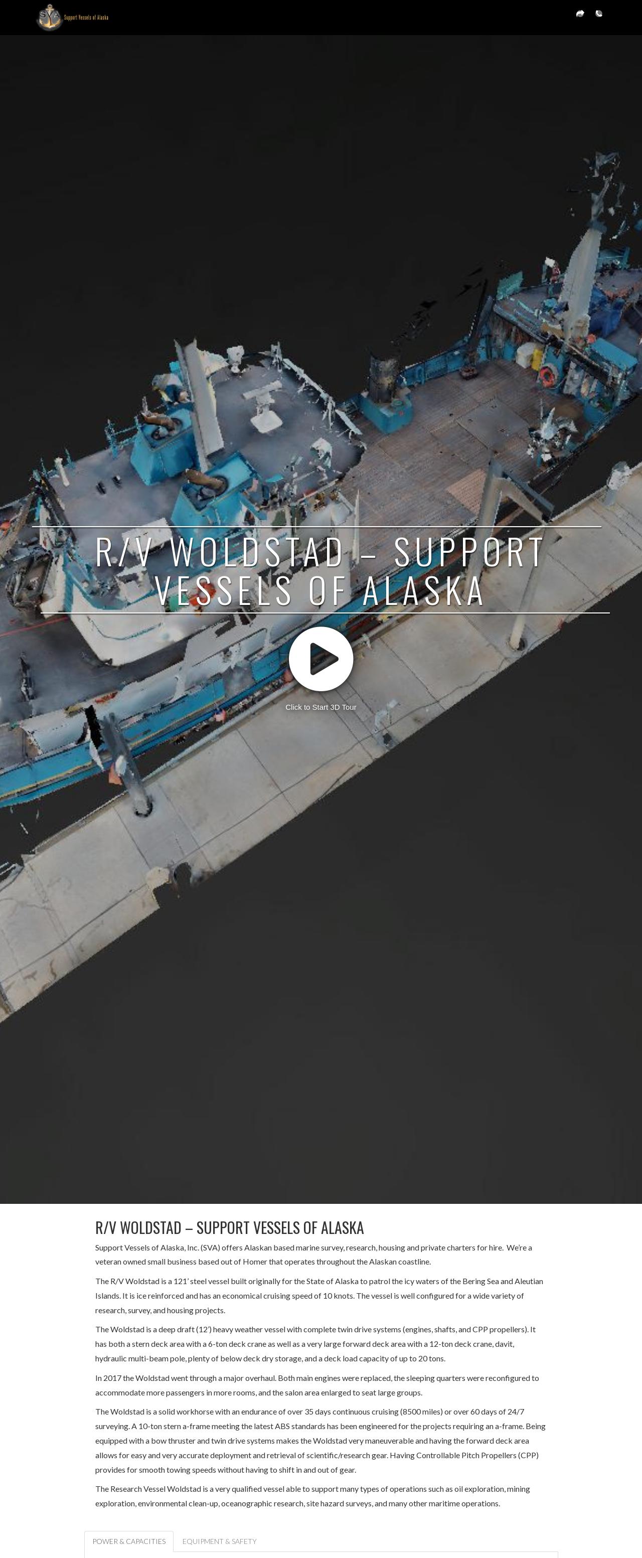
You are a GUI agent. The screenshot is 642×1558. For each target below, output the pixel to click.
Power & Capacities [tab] (129, 1541)
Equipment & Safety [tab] (220, 1541)
